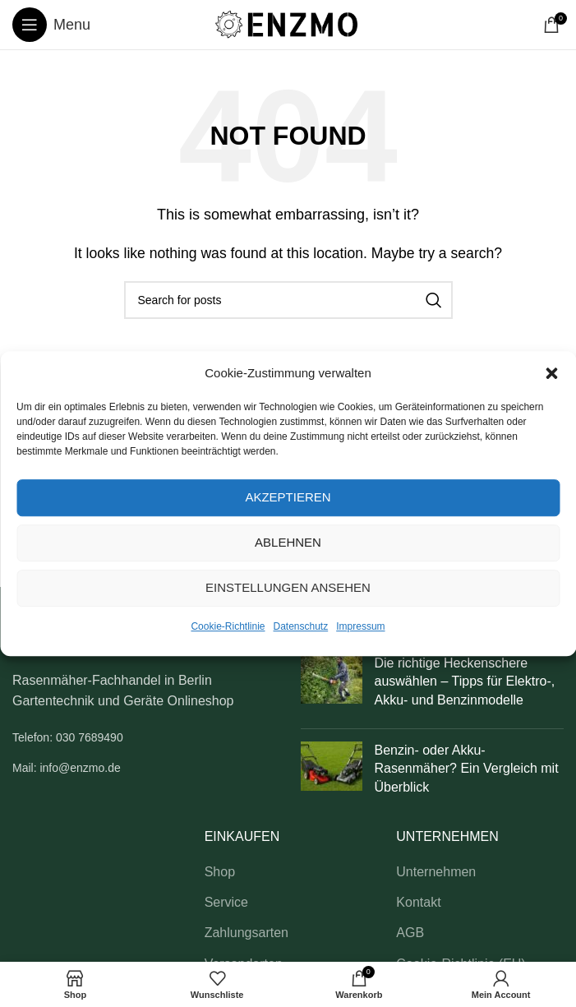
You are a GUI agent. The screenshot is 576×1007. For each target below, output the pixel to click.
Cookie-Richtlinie (228, 626)
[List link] (144, 737)
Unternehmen (436, 872)
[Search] (288, 300)
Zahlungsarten (246, 933)
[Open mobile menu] (51, 24)
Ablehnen (288, 542)
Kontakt (418, 902)
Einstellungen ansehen (288, 587)
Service (226, 902)
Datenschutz (301, 626)
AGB (410, 933)
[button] (551, 373)
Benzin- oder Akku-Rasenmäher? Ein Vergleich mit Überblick (467, 768)
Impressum (360, 626)
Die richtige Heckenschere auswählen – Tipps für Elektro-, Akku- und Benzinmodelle (465, 681)
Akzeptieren (287, 497)
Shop (220, 872)
